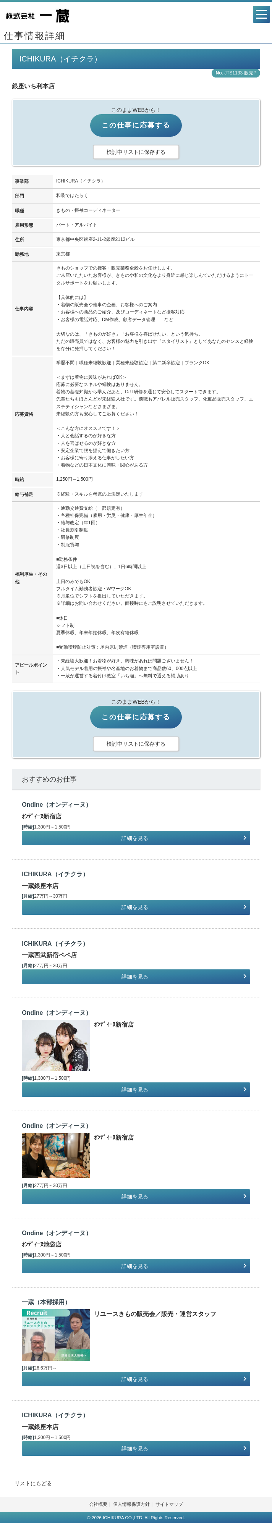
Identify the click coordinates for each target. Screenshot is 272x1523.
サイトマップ (169, 1504)
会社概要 (98, 1504)
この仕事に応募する (136, 125)
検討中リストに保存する (136, 152)
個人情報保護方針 (131, 1504)
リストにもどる (33, 1483)
